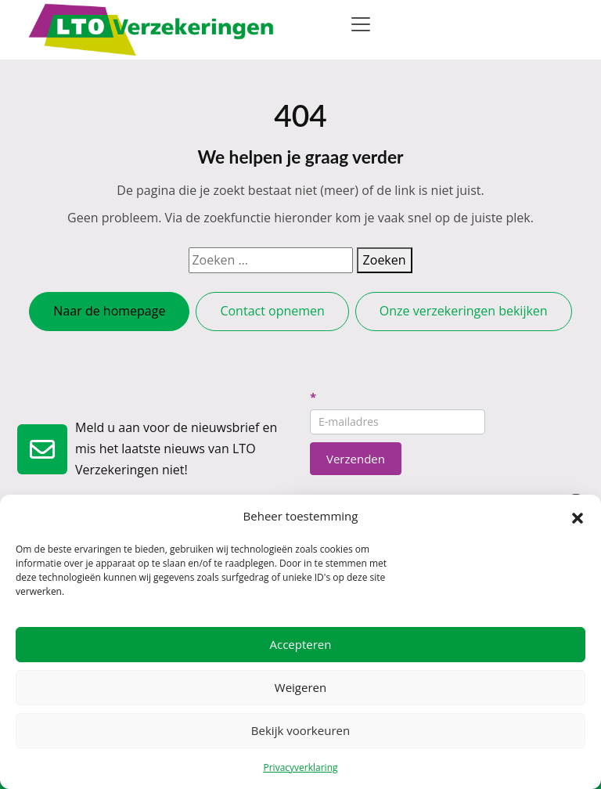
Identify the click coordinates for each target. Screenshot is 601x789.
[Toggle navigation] (361, 24)
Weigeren (300, 687)
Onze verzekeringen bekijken (464, 310)
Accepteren (301, 644)
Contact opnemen (272, 310)
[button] (577, 516)
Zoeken (384, 259)
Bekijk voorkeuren (300, 730)
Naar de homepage (109, 310)
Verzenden (355, 459)
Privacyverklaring (300, 767)
